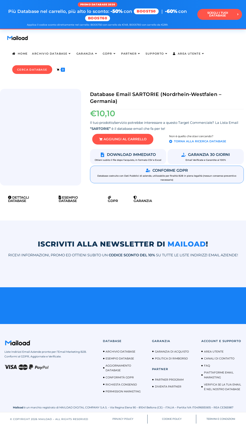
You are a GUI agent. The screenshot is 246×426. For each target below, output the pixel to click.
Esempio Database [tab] (68, 199)
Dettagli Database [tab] (18, 199)
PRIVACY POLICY (122, 419)
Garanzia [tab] (143, 199)
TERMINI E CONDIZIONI (220, 419)
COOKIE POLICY (172, 419)
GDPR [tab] (113, 199)
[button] (123, 139)
